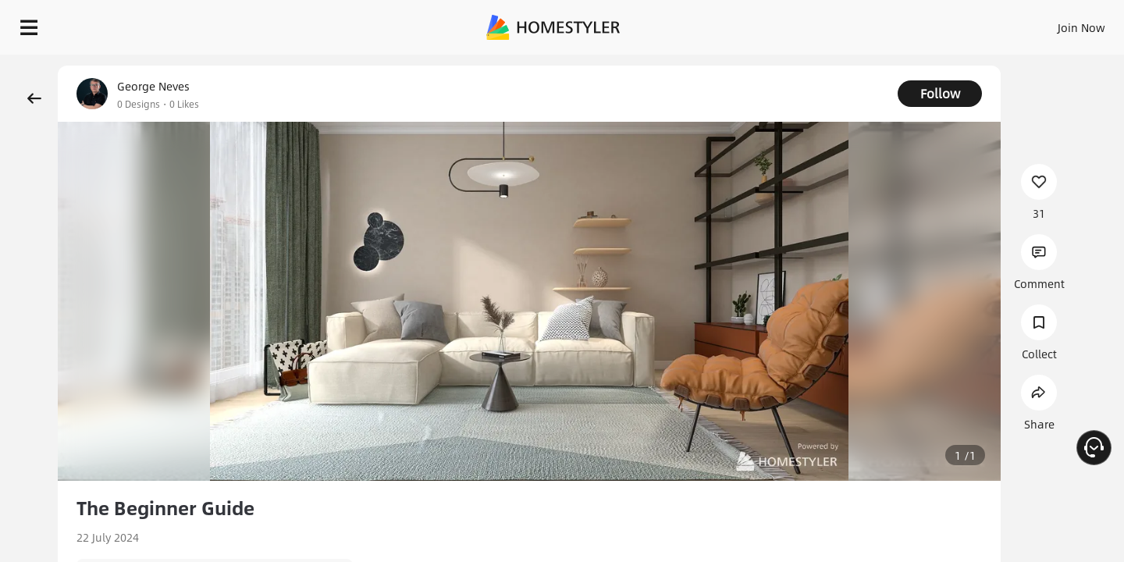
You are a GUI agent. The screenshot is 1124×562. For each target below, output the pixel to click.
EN (947, 23)
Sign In (835, 23)
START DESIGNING (1046, 23)
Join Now (893, 23)
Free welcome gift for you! (799, 65)
